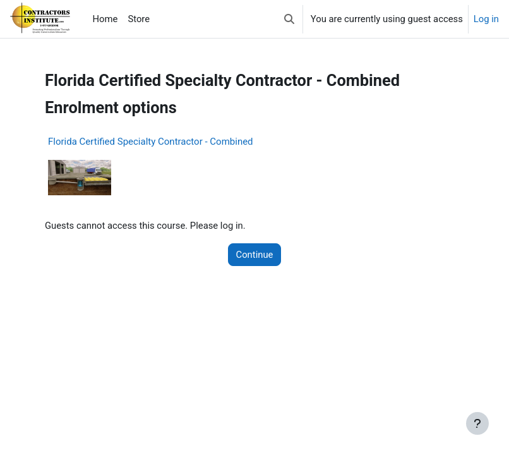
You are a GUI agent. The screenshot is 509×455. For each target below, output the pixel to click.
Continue (254, 254)
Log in (486, 19)
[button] (289, 19)
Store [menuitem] (139, 19)
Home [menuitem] (105, 19)
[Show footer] (477, 423)
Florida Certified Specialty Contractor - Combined (150, 141)
